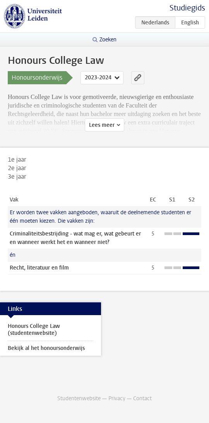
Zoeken (107, 39)
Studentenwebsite (79, 398)
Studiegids (187, 8)
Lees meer (102, 125)
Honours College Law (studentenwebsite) (34, 329)
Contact (142, 398)
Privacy (116, 398)
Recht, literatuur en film (39, 267)
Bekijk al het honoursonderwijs (46, 348)
